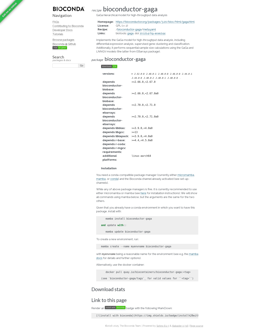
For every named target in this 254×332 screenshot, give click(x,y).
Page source (196, 326)
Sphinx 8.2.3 (162, 326)
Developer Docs (62, 30)
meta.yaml (149, 29)
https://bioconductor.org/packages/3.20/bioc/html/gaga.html (155, 21)
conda (114, 178)
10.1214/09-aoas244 (152, 33)
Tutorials (57, 34)
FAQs (55, 22)
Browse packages (63, 39)
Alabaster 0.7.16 (180, 326)
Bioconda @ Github (64, 44)
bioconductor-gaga (129, 29)
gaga (130, 33)
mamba (101, 178)
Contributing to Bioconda (68, 26)
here (143, 193)
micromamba (186, 175)
